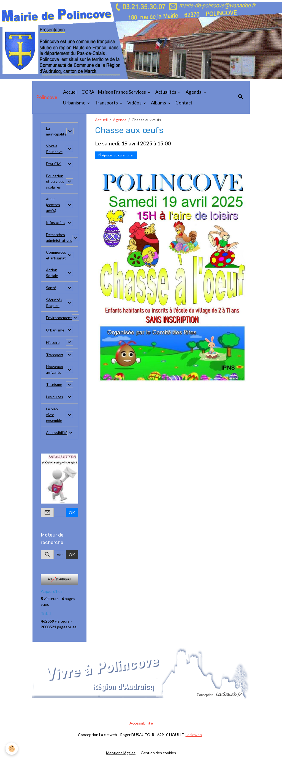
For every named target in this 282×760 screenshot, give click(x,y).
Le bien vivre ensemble (54, 415)
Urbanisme (74, 103)
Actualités (166, 92)
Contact (183, 103)
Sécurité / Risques (54, 303)
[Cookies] (12, 748)
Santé (51, 288)
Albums (159, 103)
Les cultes (55, 397)
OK (72, 512)
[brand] (46, 97)
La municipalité (56, 131)
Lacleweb (194, 735)
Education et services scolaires (55, 182)
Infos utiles (56, 223)
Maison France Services (122, 92)
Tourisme (54, 385)
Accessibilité (57, 433)
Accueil (70, 92)
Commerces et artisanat (56, 255)
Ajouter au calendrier (116, 155)
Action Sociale (52, 273)
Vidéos (134, 103)
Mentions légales (120, 753)
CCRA (88, 92)
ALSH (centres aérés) (53, 205)
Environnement (59, 318)
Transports (107, 103)
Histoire (53, 343)
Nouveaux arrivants (54, 370)
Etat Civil (53, 164)
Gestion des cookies (158, 753)
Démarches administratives (59, 238)
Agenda (194, 92)
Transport (54, 355)
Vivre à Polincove (54, 149)
